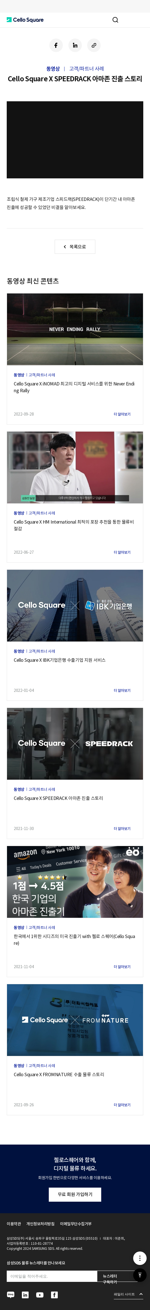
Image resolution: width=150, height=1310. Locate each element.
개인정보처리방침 (40, 1223)
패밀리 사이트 (124, 1294)
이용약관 (14, 1223)
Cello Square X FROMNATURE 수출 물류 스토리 (59, 1074)
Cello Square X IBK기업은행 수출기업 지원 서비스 (60, 660)
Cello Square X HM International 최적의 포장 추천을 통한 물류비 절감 (74, 525)
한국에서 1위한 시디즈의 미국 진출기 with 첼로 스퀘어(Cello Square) (74, 940)
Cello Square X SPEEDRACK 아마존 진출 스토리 (58, 798)
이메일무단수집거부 (76, 1223)
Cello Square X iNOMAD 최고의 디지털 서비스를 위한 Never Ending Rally (74, 387)
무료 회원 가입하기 (75, 1194)
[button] (25, 20)
